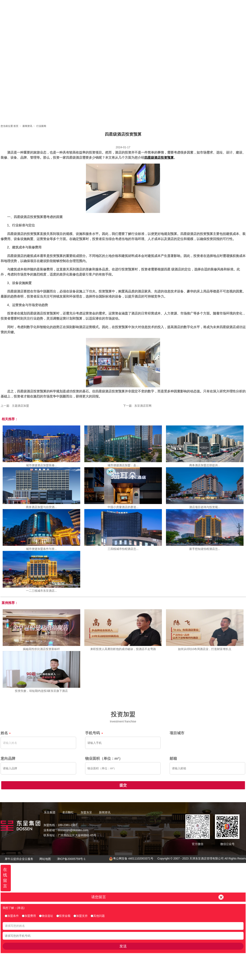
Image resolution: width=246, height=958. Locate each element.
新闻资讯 (178, 7)
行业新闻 (41, 126)
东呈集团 (104, 7)
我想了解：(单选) (13, 907)
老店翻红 (123, 7)
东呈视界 (160, 7)
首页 (86, 7)
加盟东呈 (141, 7)
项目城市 (177, 733)
